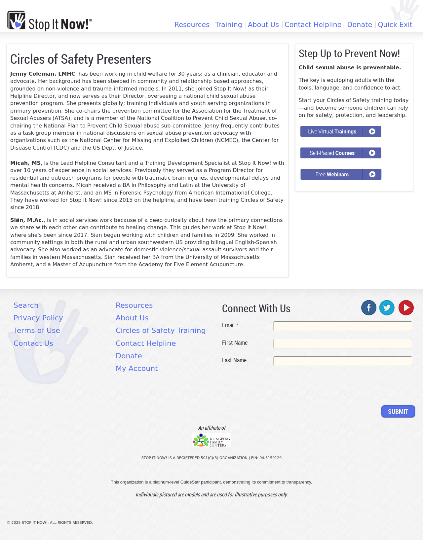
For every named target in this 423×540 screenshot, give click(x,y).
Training (228, 24)
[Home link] (50, 21)
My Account (137, 368)
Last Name (234, 360)
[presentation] (272, 387)
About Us (263, 24)
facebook (369, 307)
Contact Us (33, 343)
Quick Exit (395, 24)
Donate (359, 24)
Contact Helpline (313, 24)
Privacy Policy (38, 318)
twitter (387, 307)
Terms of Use (37, 330)
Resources (192, 24)
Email (230, 325)
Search (26, 305)
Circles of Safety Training (161, 330)
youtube (405, 307)
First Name (235, 342)
